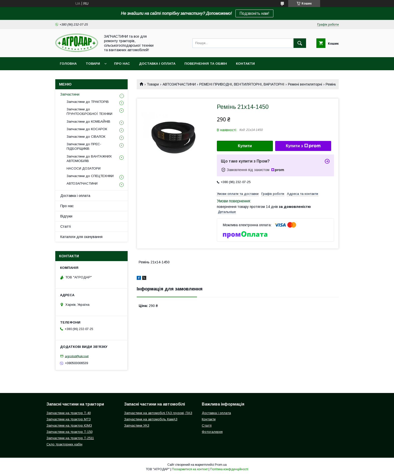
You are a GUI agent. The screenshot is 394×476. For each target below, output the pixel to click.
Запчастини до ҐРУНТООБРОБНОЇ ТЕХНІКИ (89, 111)
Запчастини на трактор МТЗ (68, 419)
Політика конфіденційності (229, 469)
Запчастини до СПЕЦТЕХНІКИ (90, 176)
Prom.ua (221, 464)
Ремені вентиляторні (305, 84)
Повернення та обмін (205, 63)
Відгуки (66, 216)
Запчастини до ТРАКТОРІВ (88, 102)
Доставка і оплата (157, 63)
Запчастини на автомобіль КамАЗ (150, 419)
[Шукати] (299, 43)
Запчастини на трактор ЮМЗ (69, 425)
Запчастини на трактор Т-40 (68, 413)
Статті (65, 226)
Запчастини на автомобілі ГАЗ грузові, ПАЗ (158, 413)
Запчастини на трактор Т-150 (69, 432)
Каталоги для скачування (81, 237)
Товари (93, 63)
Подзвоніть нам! (254, 13)
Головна (68, 63)
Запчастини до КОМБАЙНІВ (88, 121)
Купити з (303, 146)
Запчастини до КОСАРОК (87, 129)
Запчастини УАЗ (136, 425)
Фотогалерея (212, 432)
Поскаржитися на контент (190, 469)
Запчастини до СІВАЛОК (86, 136)
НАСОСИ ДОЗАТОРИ (84, 168)
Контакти (245, 63)
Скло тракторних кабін (64, 444)
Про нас (122, 63)
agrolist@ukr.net (76, 356)
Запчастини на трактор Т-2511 (70, 438)
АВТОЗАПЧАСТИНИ (179, 84)
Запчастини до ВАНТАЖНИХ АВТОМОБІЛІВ (89, 158)
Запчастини (69, 94)
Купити (245, 146)
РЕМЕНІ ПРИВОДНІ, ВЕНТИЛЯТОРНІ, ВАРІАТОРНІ (241, 84)
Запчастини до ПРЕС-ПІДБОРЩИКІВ (84, 146)
